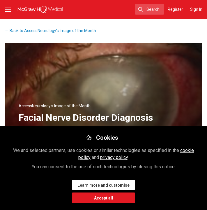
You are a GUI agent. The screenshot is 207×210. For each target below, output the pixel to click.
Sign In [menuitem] (196, 9)
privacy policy (114, 157)
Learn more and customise (103, 185)
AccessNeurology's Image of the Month (50, 30)
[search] (149, 9)
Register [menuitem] (175, 9)
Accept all (103, 198)
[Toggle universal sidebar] (8, 9)
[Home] (33, 9)
